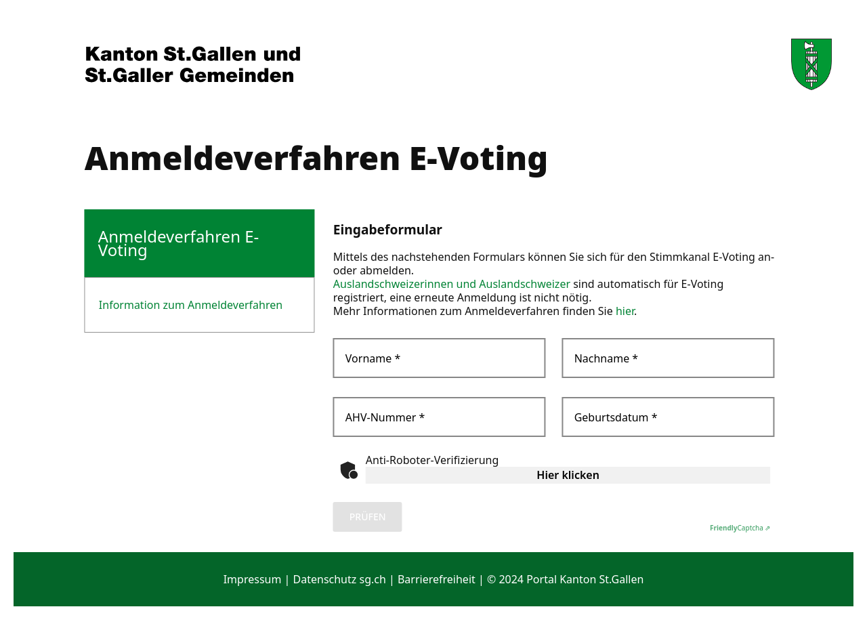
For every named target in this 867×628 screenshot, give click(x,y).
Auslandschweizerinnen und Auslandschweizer (451, 283)
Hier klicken (567, 474)
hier (625, 310)
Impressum (253, 579)
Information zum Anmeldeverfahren (190, 304)
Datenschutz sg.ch (339, 579)
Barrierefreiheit (436, 579)
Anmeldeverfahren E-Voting (178, 243)
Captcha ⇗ (740, 527)
